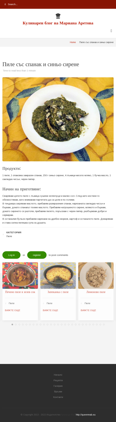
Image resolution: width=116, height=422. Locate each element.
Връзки (58, 391)
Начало (58, 374)
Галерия (58, 386)
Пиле (11, 244)
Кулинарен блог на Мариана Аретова (58, 23)
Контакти (58, 397)
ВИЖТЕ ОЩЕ (12, 251)
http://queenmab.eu (86, 414)
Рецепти (58, 380)
